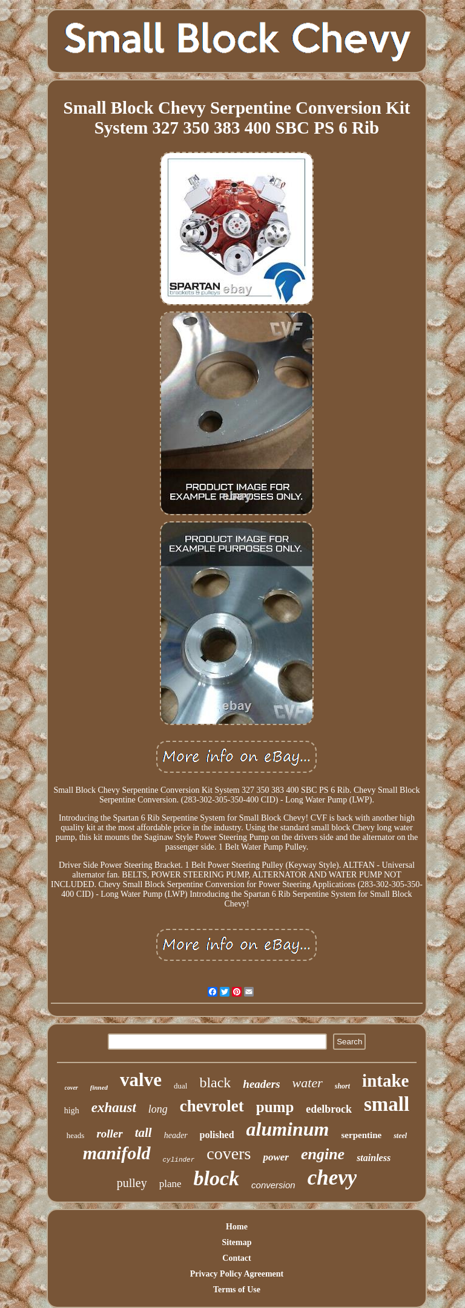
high (71, 1110)
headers (261, 1084)
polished (217, 1135)
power (276, 1157)
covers (228, 1153)
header (176, 1135)
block (217, 1178)
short (342, 1086)
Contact (236, 1258)
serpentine (361, 1135)
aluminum (287, 1129)
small (386, 1104)
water (307, 1082)
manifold (117, 1153)
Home (237, 1226)
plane (170, 1183)
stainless (374, 1158)
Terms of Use (236, 1289)
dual (180, 1085)
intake (385, 1080)
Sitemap (236, 1242)
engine (323, 1154)
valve (141, 1079)
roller (109, 1133)
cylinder (179, 1159)
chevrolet (212, 1106)
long (158, 1109)
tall (143, 1132)
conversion (273, 1185)
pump (275, 1107)
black (215, 1082)
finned (99, 1087)
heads (76, 1135)
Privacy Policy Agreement (236, 1273)
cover (71, 1087)
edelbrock (329, 1109)
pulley (132, 1182)
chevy (332, 1177)
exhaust (113, 1107)
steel (400, 1135)
